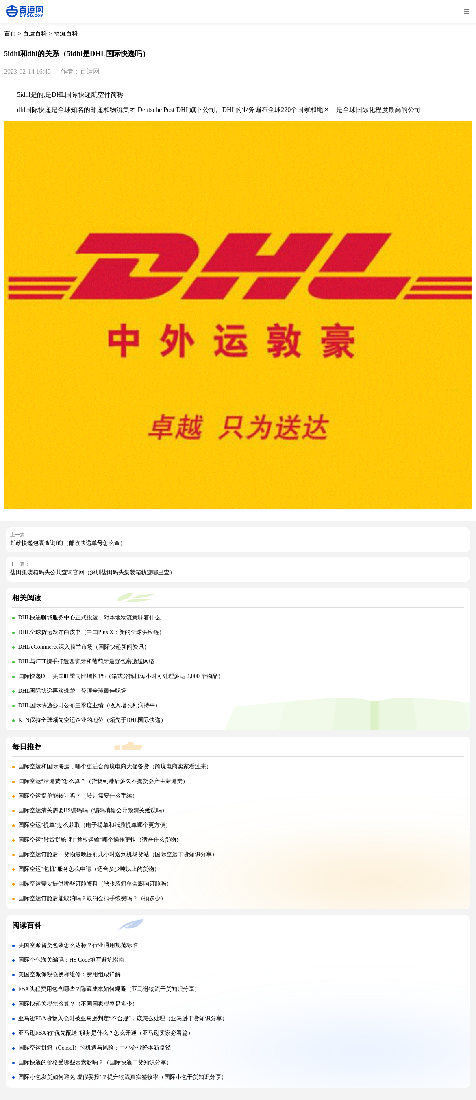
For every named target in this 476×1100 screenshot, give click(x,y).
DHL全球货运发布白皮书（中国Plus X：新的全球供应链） (91, 632)
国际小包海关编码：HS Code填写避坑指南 (71, 960)
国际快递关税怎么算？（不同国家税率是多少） (78, 1004)
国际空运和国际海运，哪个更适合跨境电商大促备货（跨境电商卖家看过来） (115, 766)
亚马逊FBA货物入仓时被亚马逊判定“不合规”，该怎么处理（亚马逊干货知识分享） (123, 1018)
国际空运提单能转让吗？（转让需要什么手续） (78, 796)
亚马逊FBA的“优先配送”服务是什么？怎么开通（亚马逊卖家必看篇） (106, 1033)
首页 (10, 33)
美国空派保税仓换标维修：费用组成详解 (69, 974)
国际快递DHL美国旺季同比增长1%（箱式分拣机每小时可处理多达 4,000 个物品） (121, 676)
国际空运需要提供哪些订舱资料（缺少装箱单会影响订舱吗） (95, 884)
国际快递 (78, 94)
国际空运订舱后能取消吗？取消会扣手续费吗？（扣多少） (92, 898)
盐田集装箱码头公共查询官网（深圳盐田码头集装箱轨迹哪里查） (92, 572)
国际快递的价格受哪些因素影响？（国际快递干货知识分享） (95, 1062)
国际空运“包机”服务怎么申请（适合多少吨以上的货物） (89, 869)
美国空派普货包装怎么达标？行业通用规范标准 (78, 945)
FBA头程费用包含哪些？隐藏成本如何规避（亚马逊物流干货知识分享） (109, 989)
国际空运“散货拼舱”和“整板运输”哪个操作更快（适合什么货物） (100, 840)
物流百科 (66, 33)
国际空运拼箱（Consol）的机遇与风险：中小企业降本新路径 (94, 1048)
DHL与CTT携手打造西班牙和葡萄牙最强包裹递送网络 (86, 661)
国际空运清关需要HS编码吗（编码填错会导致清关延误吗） (93, 810)
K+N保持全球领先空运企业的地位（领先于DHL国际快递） (92, 720)
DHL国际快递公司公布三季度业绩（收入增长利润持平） (89, 705)
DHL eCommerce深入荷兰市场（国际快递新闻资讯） (84, 647)
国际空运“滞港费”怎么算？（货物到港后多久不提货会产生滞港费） (103, 781)
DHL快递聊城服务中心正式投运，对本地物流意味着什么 (89, 618)
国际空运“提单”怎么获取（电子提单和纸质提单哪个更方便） (94, 825)
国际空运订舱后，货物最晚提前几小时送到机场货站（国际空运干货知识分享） (117, 854)
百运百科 (35, 33)
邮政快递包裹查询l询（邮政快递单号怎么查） (68, 543)
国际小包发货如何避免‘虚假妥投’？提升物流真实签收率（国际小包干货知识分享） (122, 1077)
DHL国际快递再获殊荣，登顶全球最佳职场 (72, 691)
